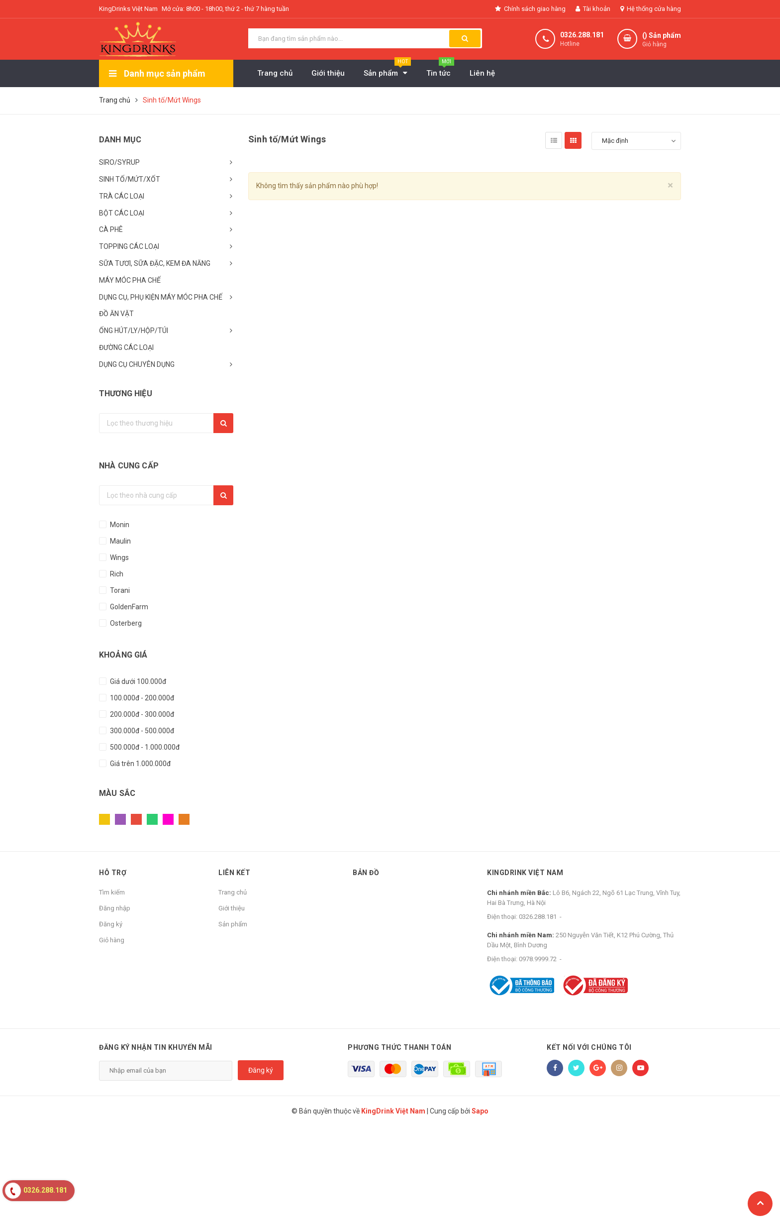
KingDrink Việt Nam (525, 873)
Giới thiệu (231, 908)
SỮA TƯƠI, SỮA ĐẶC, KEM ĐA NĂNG (154, 263)
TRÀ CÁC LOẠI (121, 196)
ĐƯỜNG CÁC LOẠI (126, 347)
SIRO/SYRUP (119, 162)
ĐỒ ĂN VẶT (116, 314)
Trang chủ (232, 892)
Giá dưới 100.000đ (137, 681)
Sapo (480, 1111)
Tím (120, 819)
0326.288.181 (582, 35)
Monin (118, 525)
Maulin (119, 541)
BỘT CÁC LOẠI (121, 213)
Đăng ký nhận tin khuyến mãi (155, 1047)
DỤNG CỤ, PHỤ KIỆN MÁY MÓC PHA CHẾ (160, 297)
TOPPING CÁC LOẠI (129, 246)
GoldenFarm (128, 607)
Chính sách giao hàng (530, 8)
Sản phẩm (232, 924)
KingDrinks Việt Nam (128, 8)
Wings (118, 557)
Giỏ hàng (111, 940)
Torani (119, 590)
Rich (115, 574)
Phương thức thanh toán (399, 1047)
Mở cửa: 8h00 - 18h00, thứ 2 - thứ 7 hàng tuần (225, 8)
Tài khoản (593, 8)
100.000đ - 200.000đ (141, 698)
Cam (184, 819)
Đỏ (136, 819)
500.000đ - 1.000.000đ (144, 747)
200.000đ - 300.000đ (141, 714)
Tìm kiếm (112, 892)
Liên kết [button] (234, 873)
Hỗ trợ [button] (112, 873)
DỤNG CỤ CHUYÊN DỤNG (137, 364)
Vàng (104, 819)
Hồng (168, 819)
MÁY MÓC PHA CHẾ (130, 280)
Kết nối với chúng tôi (589, 1047)
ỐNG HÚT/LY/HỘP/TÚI (133, 330)
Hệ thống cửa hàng (650, 8)
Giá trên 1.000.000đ (139, 764)
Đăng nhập (114, 908)
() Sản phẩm (661, 40)
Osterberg (125, 623)
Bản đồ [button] (366, 873)
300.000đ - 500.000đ (141, 731)
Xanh (152, 819)
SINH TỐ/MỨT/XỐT (129, 179)
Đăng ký (110, 924)
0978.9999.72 (538, 959)
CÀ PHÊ (111, 229)
